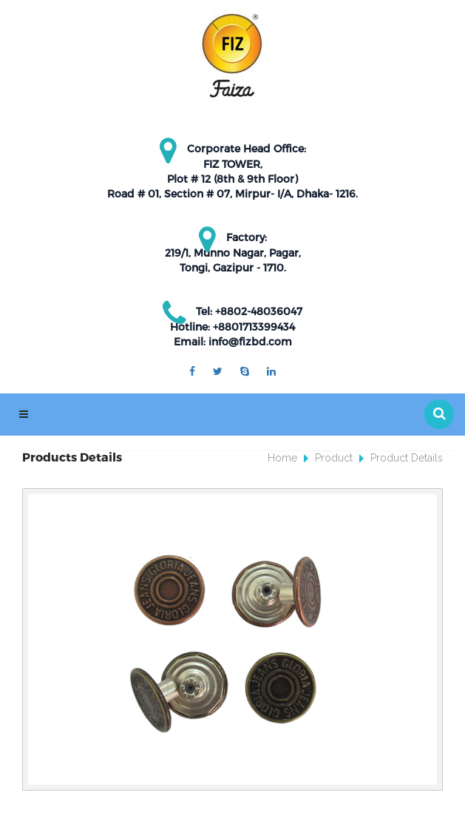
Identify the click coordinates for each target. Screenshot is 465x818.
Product (334, 458)
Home (282, 458)
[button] (439, 414)
